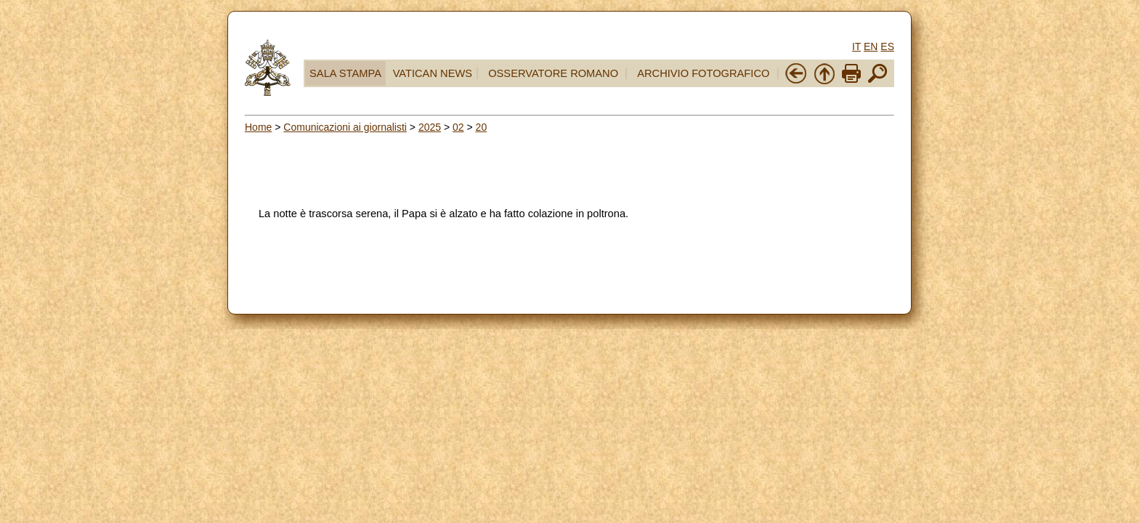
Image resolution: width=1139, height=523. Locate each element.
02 (458, 127)
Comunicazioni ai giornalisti (345, 127)
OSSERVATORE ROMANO (553, 73)
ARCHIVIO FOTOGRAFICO (703, 73)
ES (887, 46)
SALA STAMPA (345, 73)
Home (258, 127)
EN (870, 46)
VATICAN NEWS (432, 73)
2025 (429, 127)
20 (481, 127)
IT (856, 46)
